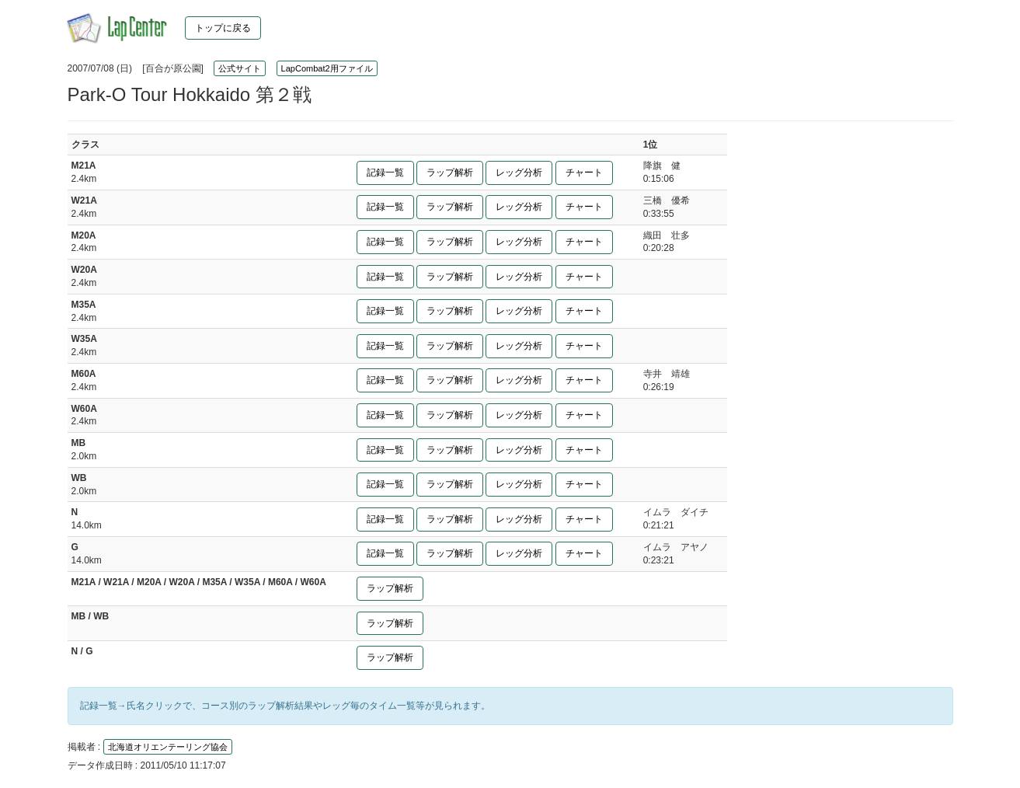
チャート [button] (584, 172)
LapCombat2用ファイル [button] (327, 68)
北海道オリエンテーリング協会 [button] (168, 746)
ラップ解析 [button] (449, 172)
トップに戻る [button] (223, 28)
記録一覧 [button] (385, 172)
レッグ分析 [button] (519, 172)
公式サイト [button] (239, 68)
